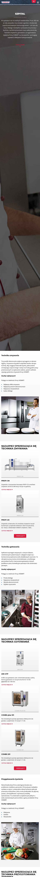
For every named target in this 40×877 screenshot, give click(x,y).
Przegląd (19, 536)
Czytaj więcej (6, 489)
